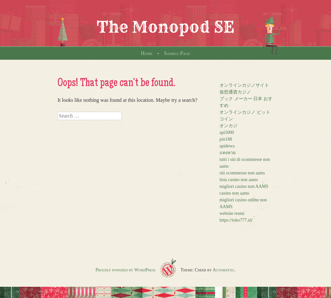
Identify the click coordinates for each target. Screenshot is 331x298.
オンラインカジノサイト (244, 85)
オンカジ (228, 125)
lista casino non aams (238, 179)
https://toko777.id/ (236, 220)
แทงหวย (227, 152)
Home (146, 53)
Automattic (224, 269)
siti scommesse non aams (242, 173)
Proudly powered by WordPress (125, 269)
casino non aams (234, 193)
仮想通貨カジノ (235, 92)
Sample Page (177, 53)
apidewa (227, 146)
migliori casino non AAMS (243, 186)
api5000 (226, 132)
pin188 (225, 139)
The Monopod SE (165, 27)
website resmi (231, 213)
